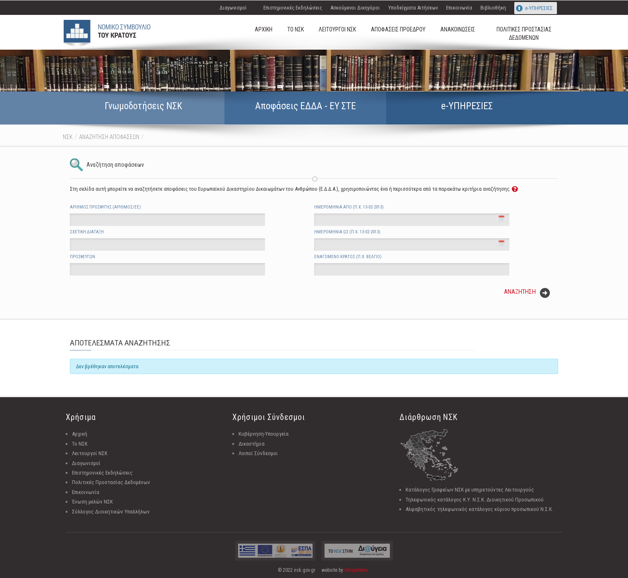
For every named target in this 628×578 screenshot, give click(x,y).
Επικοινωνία (459, 8)
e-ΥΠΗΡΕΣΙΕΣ (539, 8)
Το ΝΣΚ (80, 444)
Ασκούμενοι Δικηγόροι (355, 8)
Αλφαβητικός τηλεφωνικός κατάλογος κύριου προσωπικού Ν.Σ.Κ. (479, 509)
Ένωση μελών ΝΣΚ (92, 502)
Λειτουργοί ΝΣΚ (89, 453)
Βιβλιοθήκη (493, 8)
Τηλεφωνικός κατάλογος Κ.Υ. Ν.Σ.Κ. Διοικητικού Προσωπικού (475, 499)
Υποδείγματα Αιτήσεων (413, 8)
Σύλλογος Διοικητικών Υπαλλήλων (111, 511)
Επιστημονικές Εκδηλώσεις (292, 8)
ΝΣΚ (68, 137)
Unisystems (356, 570)
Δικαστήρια (252, 444)
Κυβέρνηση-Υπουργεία (264, 434)
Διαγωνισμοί (233, 8)
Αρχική (79, 434)
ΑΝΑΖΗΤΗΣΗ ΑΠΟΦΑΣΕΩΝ (109, 137)
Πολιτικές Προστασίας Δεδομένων (111, 482)
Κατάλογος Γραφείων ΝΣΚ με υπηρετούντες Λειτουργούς (470, 490)
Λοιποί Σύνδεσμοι (258, 453)
